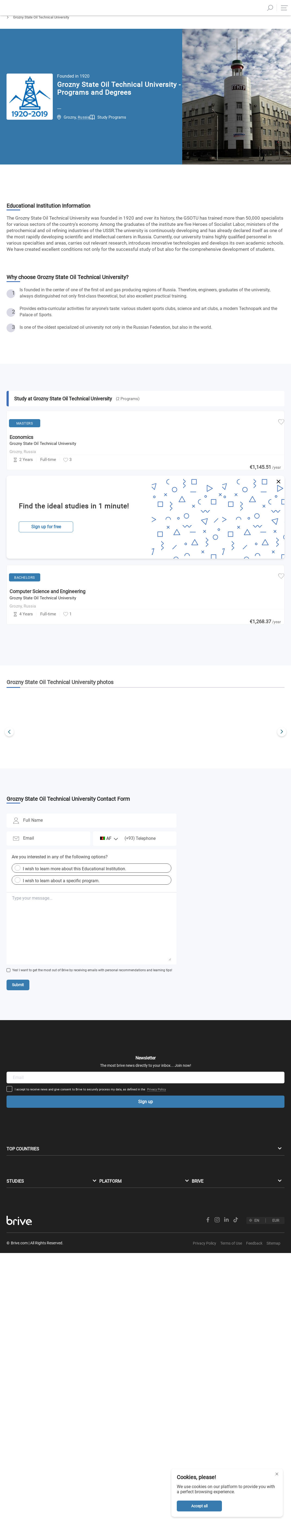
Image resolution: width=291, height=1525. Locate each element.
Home (11, 31)
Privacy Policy (199, 1168)
